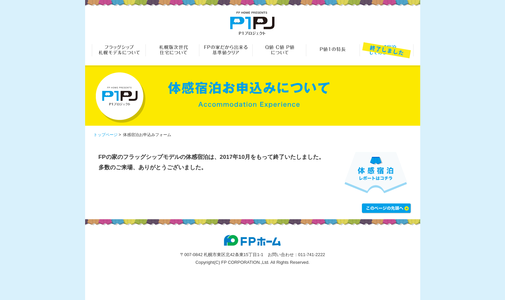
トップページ (105, 134)
